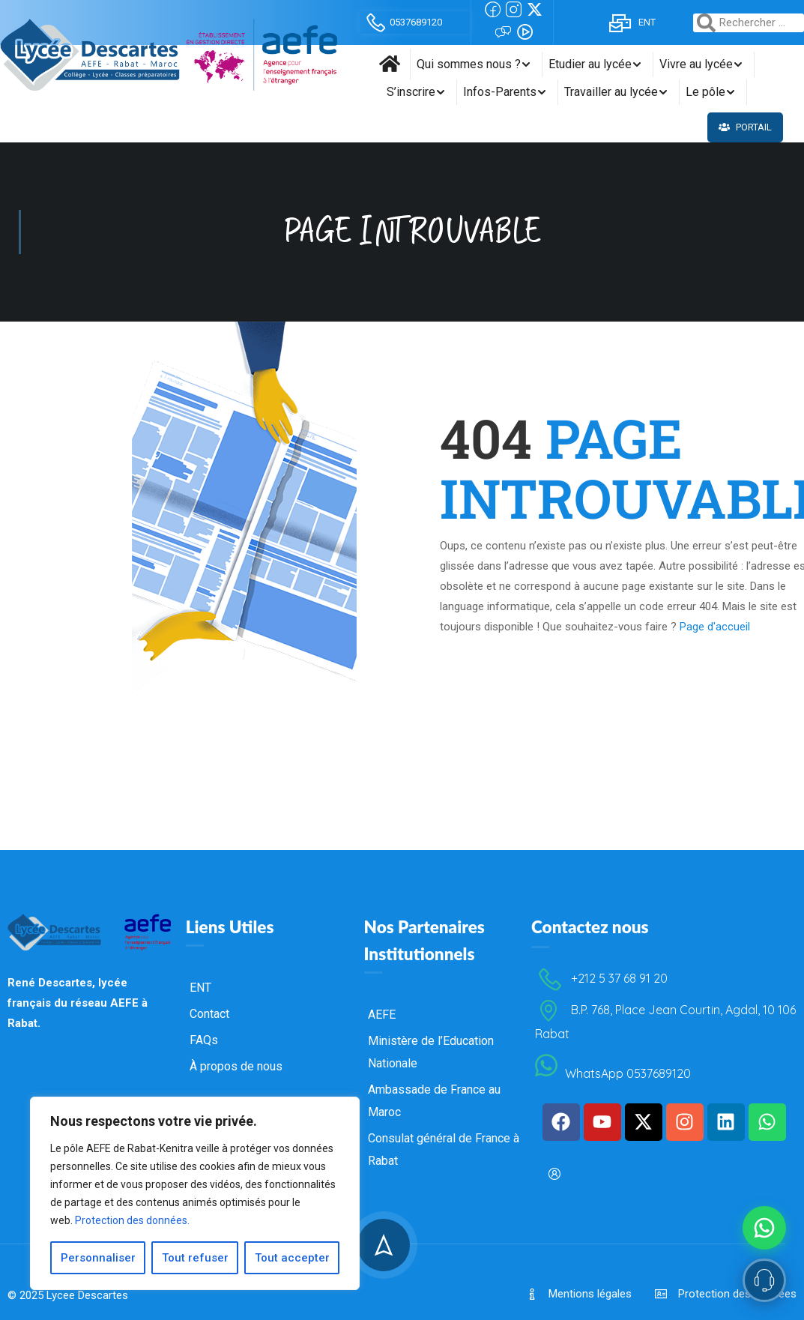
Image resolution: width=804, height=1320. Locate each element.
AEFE (382, 1113)
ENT (632, 22)
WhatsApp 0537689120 (613, 1171)
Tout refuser (195, 1258)
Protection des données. (132, 1220)
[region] (195, 1193)
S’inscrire (411, 92)
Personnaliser (98, 1258)
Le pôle (705, 92)
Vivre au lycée (696, 64)
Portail (745, 127)
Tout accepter (292, 1258)
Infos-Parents (499, 92)
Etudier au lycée (590, 64)
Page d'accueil (715, 601)
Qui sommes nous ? (469, 64)
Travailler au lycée (611, 92)
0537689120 (402, 22)
